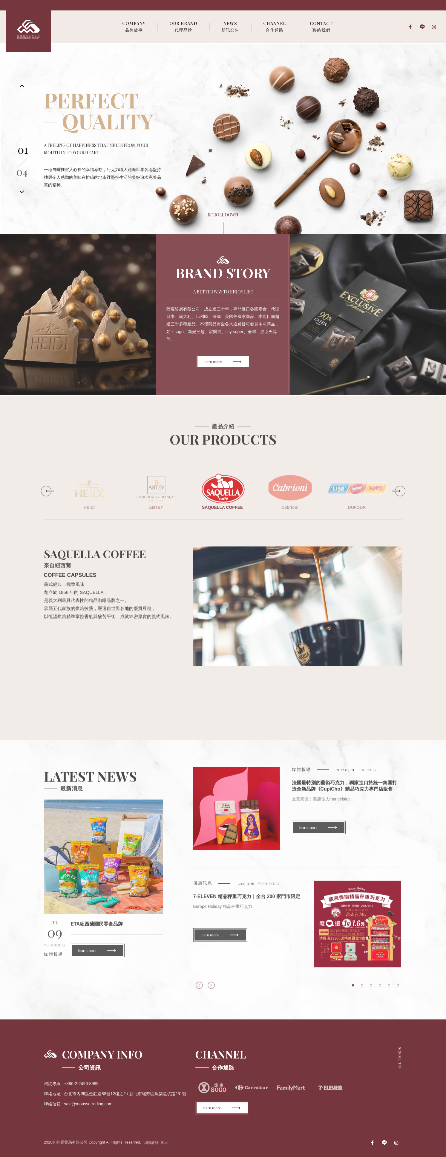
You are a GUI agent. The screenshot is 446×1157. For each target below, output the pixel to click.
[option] (223, 139)
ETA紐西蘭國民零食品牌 (97, 928)
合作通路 (274, 27)
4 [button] (380, 990)
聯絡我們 (321, 27)
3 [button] (371, 990)
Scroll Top (400, 1058)
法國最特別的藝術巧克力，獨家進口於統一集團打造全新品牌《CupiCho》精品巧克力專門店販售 (344, 790)
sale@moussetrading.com (88, 1103)
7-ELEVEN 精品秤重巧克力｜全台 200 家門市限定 (246, 901)
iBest (164, 1143)
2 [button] (362, 990)
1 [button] (353, 990)
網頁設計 (151, 1143)
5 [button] (389, 990)
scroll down (223, 215)
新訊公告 (230, 27)
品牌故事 (133, 27)
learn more (222, 361)
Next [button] (211, 990)
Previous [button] (199, 990)
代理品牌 (183, 27)
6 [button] (398, 990)
